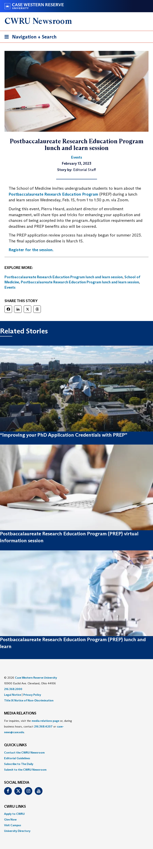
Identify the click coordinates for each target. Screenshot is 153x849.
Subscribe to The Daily (18, 764)
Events (10, 287)
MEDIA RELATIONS (20, 713)
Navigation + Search (29, 38)
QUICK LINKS (15, 745)
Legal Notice (12, 695)
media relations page (45, 721)
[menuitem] (76, 752)
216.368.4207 (43, 726)
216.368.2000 (13, 689)
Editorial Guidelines (17, 758)
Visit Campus (12, 825)
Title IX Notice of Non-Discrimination (29, 700)
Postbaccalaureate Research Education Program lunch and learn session (63, 277)
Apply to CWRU (14, 814)
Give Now (10, 819)
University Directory (17, 831)
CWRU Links (15, 807)
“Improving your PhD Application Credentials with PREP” (63, 435)
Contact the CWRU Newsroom (24, 752)
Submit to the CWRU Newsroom (25, 769)
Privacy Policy (32, 695)
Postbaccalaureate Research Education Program (53, 194)
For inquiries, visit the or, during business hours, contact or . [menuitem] (38, 726)
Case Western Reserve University (36, 677)
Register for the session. (31, 249)
